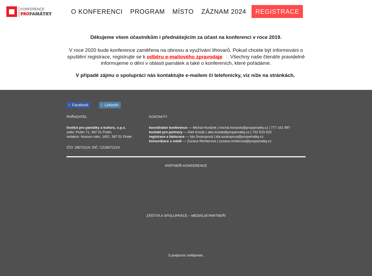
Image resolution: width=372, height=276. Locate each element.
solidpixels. (195, 255)
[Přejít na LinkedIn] (110, 105)
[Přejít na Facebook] (78, 105)
